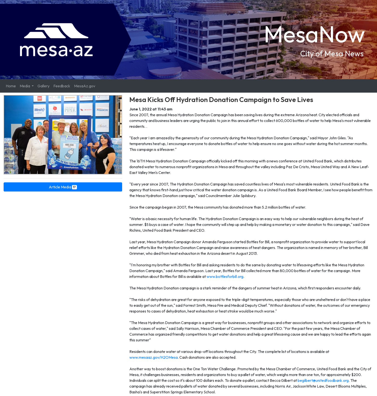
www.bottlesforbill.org (224, 276)
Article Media (63, 187)
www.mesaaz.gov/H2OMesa (153, 357)
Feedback (61, 85)
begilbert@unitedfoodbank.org (323, 380)
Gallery (44, 85)
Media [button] (25, 85)
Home (11, 85)
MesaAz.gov (84, 85)
